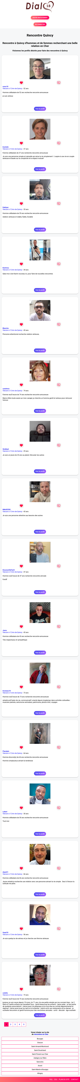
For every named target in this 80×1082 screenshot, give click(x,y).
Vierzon (40, 1043)
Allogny (40, 1073)
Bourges (40, 1039)
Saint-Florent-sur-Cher (40, 1054)
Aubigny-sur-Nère (40, 1058)
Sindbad (6, 449)
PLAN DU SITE (64, 1079)
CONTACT (74, 1079)
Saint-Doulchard (40, 1050)
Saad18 (5, 933)
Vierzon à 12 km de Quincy (12, 89)
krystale (6, 147)
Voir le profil (40, 109)
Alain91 (5, 872)
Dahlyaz (5, 207)
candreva (6, 389)
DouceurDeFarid (9, 570)
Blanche (6, 328)
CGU (55, 1079)
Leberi (5, 812)
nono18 (5, 87)
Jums (5, 630)
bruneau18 (7, 691)
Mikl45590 (7, 510)
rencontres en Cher (41, 1034)
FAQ (50, 1079)
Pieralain (6, 751)
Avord (40, 1066)
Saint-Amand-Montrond (40, 1046)
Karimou (6, 268)
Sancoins (40, 1062)
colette (5, 993)
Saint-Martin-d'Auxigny (40, 1069)
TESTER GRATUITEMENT (40, 17)
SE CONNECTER (40, 24)
